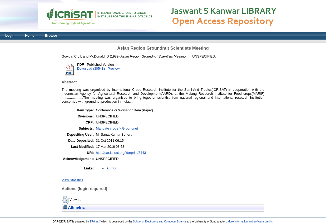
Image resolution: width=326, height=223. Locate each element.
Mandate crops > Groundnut (117, 128)
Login (9, 35)
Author (111, 168)
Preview (114, 68)
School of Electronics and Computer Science (159, 221)
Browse (51, 35)
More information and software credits (250, 221)
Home (29, 35)
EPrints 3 (95, 221)
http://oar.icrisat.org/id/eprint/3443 (121, 153)
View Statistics (72, 180)
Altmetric (74, 207)
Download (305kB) (91, 68)
